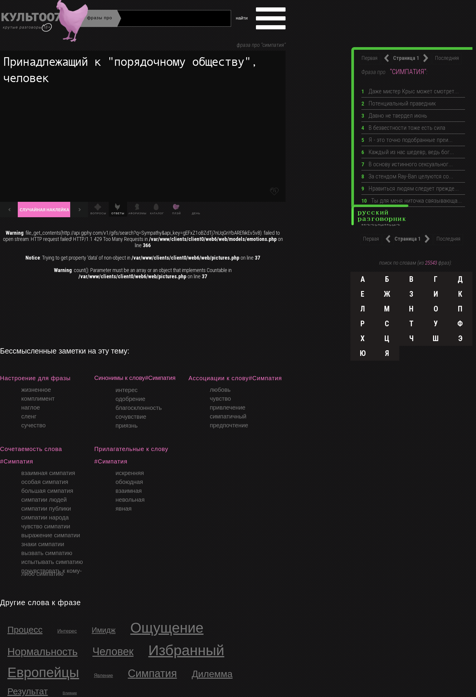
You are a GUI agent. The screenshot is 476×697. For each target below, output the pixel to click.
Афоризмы (138, 213)
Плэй (176, 213)
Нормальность (42, 651)
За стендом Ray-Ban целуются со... (407, 176)
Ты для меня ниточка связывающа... (411, 200)
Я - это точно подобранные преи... (407, 139)
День (196, 213)
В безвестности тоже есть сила (403, 127)
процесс (24, 629)
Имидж (104, 630)
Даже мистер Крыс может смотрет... (410, 91)
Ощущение (166, 628)
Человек (113, 651)
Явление (103, 675)
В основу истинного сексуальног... (407, 164)
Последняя (447, 58)
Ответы (117, 213)
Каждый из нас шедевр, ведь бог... (407, 152)
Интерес (67, 631)
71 (274, 191)
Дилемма (212, 674)
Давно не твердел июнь (394, 115)
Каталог (157, 213)
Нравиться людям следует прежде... (410, 188)
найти (242, 17)
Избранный (186, 650)
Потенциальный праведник (398, 103)
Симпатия (152, 673)
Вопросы (98, 213)
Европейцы (43, 672)
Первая (369, 58)
